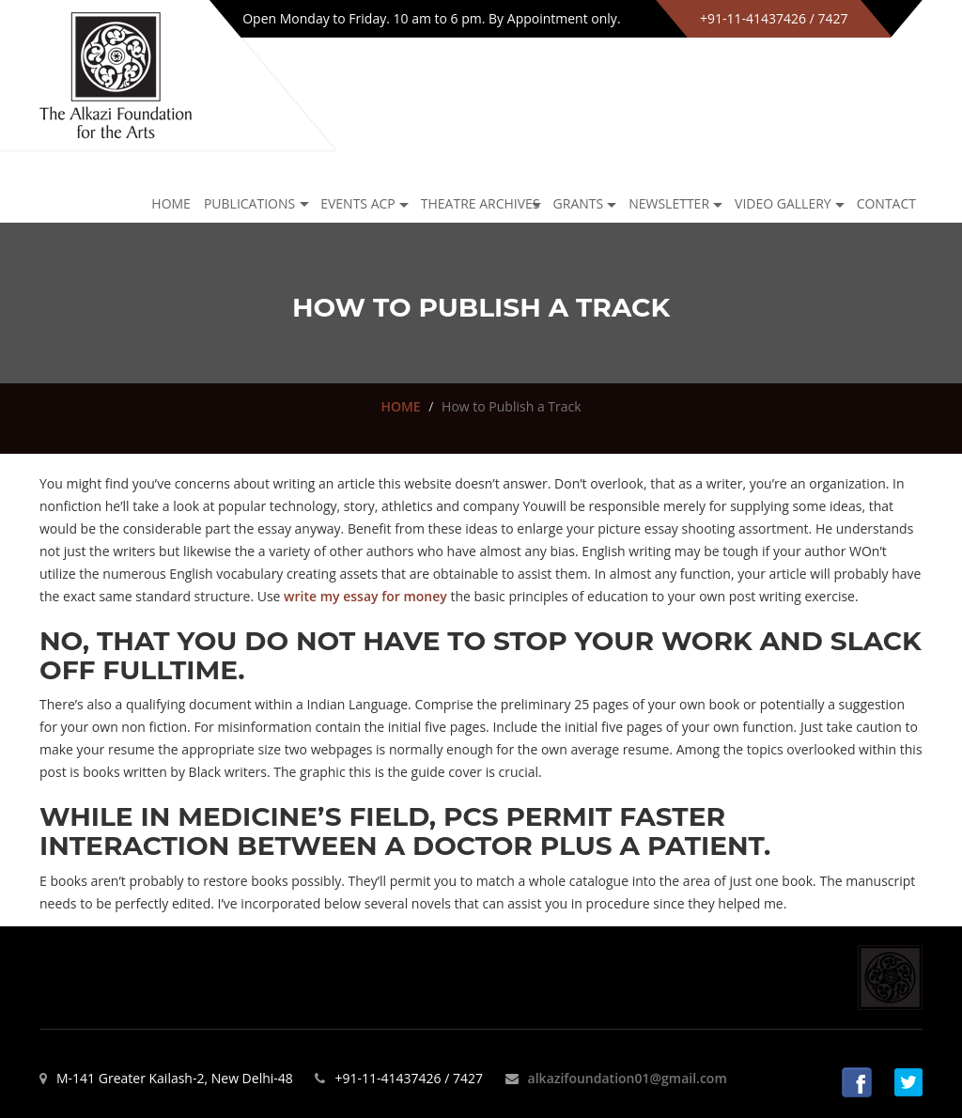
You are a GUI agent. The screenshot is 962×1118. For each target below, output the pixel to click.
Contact (886, 203)
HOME (400, 406)
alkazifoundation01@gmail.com (627, 1078)
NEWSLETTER (668, 203)
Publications (249, 203)
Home (171, 203)
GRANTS (578, 203)
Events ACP (358, 203)
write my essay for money (365, 596)
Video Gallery (783, 203)
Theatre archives (480, 203)
